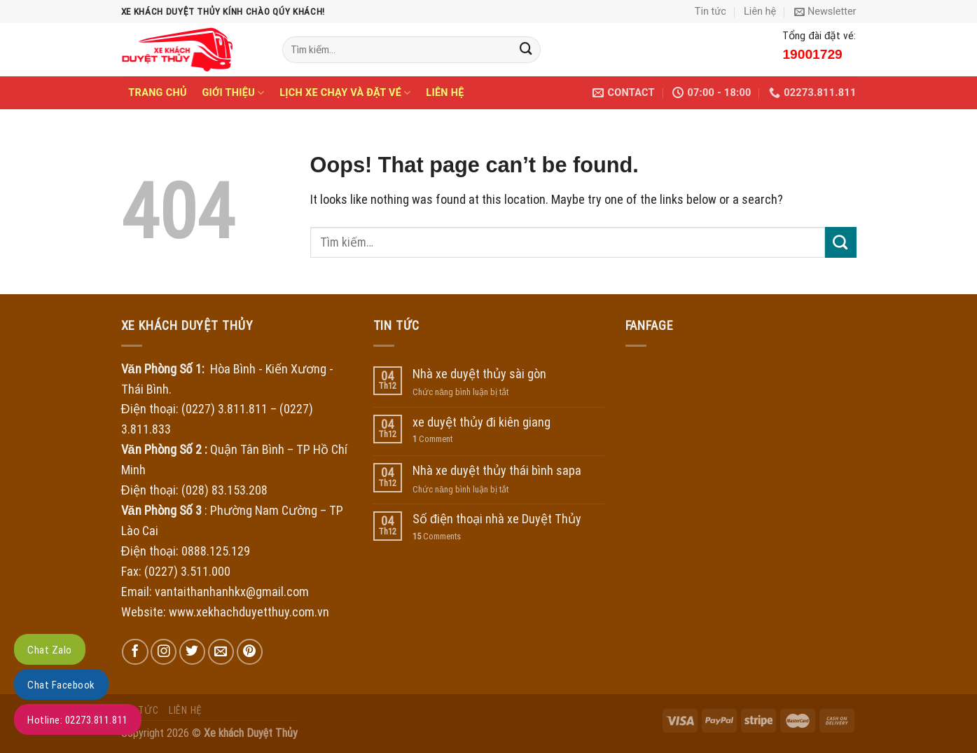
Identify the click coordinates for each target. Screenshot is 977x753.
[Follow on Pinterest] (250, 652)
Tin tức (710, 12)
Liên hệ (760, 12)
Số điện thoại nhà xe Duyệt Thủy (497, 518)
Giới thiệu (233, 92)
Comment (432, 439)
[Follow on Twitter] (192, 652)
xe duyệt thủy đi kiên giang (481, 422)
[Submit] (526, 49)
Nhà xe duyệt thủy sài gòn (479, 373)
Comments (437, 536)
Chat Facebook (61, 685)
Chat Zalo (49, 650)
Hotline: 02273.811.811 (77, 720)
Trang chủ (157, 93)
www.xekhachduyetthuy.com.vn (249, 612)
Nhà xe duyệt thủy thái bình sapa (497, 470)
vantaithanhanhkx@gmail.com (232, 591)
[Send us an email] (221, 652)
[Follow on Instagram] (163, 652)
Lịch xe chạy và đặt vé (344, 92)
